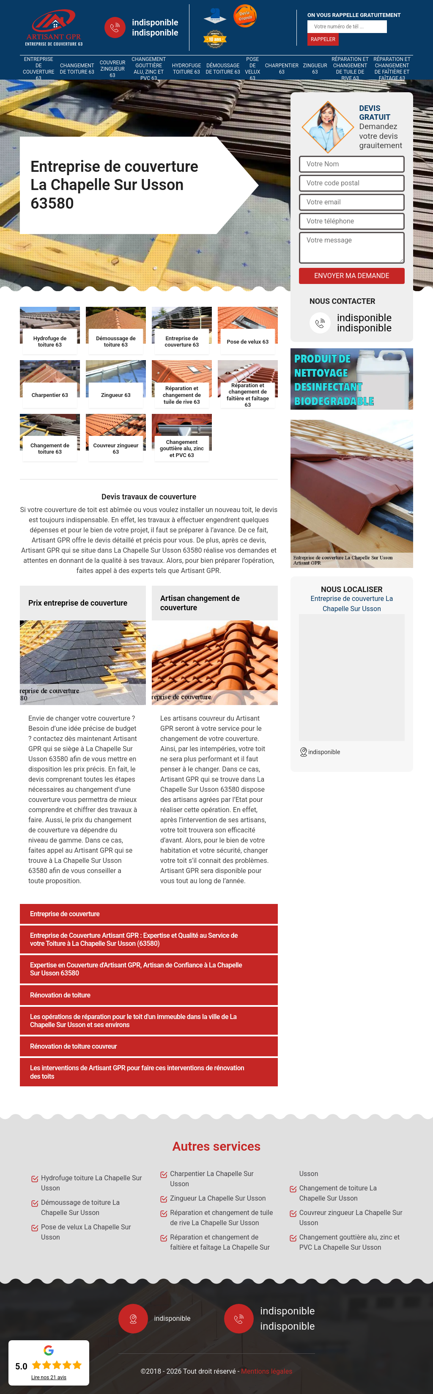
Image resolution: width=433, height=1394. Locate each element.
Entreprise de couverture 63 (38, 69)
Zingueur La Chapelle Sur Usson (218, 1198)
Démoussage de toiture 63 (223, 69)
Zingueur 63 (315, 69)
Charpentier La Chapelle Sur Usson (211, 1179)
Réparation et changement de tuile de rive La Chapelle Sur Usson (221, 1218)
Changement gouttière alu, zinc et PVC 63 (149, 69)
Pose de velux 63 (252, 69)
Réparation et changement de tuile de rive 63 (350, 69)
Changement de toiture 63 (77, 69)
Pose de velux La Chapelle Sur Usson (86, 1232)
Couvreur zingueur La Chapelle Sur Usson (351, 1218)
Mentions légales (266, 1371)
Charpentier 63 (282, 69)
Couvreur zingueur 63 (113, 69)
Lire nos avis (48, 1377)
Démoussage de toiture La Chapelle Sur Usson (80, 1207)
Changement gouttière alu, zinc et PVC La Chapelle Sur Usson (349, 1242)
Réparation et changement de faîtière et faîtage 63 (392, 69)
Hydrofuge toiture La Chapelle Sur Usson (91, 1183)
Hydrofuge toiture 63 (186, 69)
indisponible (155, 22)
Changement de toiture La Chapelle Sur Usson (338, 1193)
